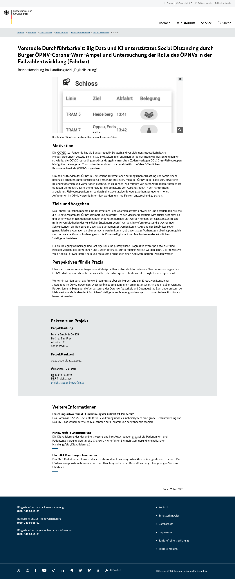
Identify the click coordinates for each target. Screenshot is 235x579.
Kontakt (163, 507)
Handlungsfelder (61, 32)
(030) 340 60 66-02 (28, 522)
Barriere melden (168, 549)
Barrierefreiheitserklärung (173, 540)
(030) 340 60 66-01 (28, 511)
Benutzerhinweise (169, 515)
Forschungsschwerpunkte (80, 32)
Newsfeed (115, 570)
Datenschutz (165, 524)
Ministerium (32, 32)
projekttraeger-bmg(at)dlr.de (67, 382)
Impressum (165, 532)
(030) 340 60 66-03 (28, 534)
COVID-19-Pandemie (101, 32)
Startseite (20, 32)
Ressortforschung (45, 32)
